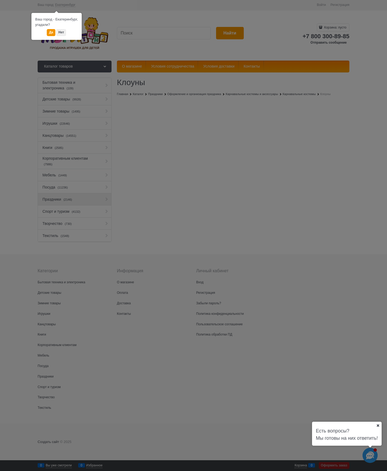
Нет (61, 32)
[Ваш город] (378, 425)
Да (51, 32)
